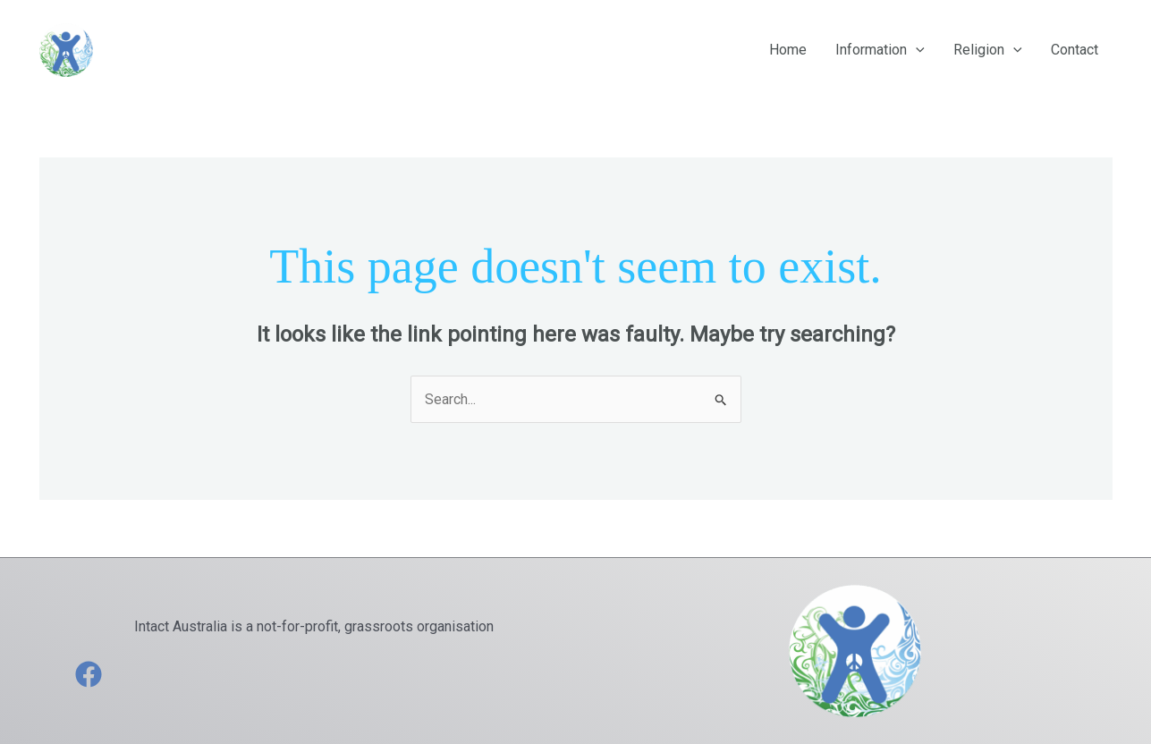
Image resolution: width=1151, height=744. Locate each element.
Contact (1074, 49)
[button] (916, 50)
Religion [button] (987, 50)
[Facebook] (88, 674)
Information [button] (880, 50)
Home (788, 49)
